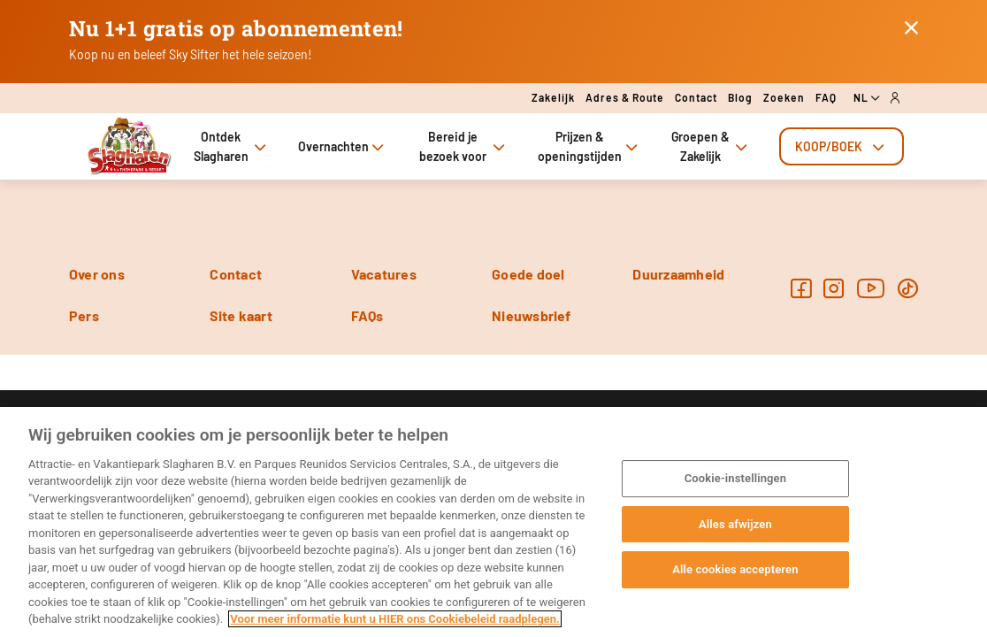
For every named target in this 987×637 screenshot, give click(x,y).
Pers (84, 315)
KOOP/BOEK (841, 146)
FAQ (826, 97)
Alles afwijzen (735, 524)
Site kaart (241, 315)
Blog (740, 97)
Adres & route (624, 97)
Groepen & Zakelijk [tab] (711, 146)
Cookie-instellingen (735, 478)
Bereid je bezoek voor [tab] (464, 146)
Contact (696, 97)
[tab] (841, 146)
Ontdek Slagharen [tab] (232, 146)
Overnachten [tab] (342, 146)
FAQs (367, 315)
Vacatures (384, 273)
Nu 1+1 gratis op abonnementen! (236, 28)
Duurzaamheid (678, 273)
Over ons (97, 273)
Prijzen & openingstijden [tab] (589, 146)
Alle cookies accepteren (735, 569)
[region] (493, 522)
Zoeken (784, 97)
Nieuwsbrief (531, 315)
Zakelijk (553, 97)
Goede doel (528, 273)
